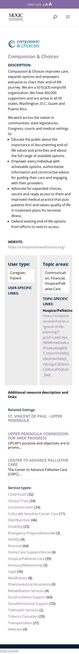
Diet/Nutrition (19, 520)
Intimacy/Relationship (25, 565)
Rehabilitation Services (26, 590)
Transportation (20, 623)
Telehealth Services (23, 610)
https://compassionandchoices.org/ (36, 247)
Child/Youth (17, 494)
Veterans (15, 629)
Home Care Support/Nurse (29, 552)
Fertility (14, 539)
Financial (15, 546)
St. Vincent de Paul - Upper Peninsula (35, 418)
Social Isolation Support (27, 597)
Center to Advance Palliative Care (38, 462)
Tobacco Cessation (23, 616)
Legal (12, 571)
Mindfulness (17, 578)
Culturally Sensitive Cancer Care (33, 513)
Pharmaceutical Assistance (29, 584)
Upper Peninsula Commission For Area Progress (38, 435)
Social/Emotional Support (28, 603)
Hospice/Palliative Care (26, 558)
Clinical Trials (18, 501)
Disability (15, 526)
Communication (20, 507)
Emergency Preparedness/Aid (31, 533)
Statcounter (9, 651)
